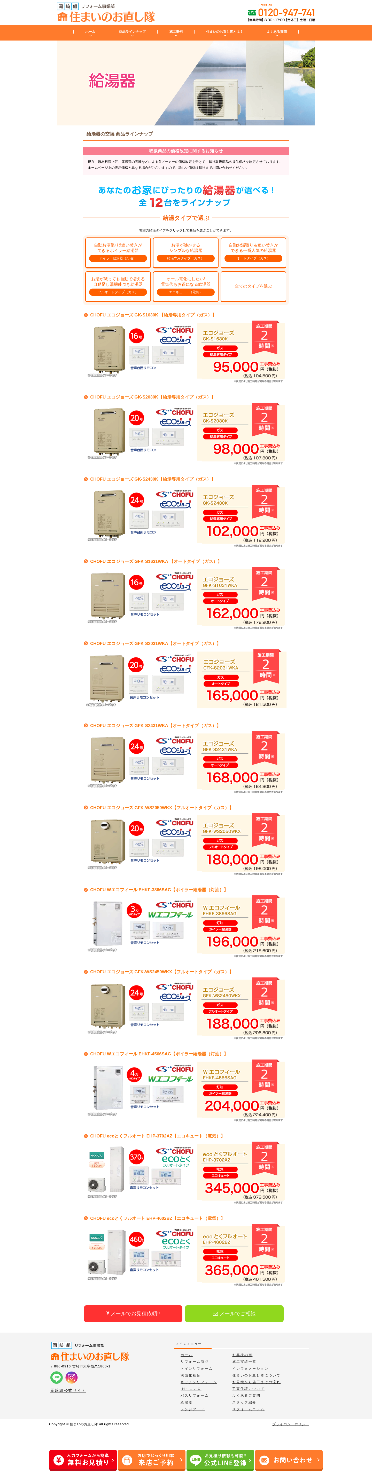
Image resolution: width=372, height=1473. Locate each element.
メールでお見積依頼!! (133, 1313)
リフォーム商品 (195, 1362)
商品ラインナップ (132, 32)
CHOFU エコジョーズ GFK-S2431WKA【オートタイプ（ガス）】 (155, 725)
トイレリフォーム (197, 1369)
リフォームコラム (248, 1409)
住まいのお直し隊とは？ (224, 32)
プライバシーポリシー (290, 1424)
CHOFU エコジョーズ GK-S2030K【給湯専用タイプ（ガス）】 (152, 397)
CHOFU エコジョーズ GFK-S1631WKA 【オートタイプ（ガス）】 (156, 561)
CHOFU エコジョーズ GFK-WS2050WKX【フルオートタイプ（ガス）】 (162, 807)
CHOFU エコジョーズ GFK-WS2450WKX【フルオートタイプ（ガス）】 (162, 971)
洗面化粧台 (191, 1375)
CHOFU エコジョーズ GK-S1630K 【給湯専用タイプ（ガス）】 (153, 315)
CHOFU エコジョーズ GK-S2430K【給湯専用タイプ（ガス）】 (152, 479)
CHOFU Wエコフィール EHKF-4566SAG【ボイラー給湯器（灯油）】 (159, 1054)
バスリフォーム (195, 1395)
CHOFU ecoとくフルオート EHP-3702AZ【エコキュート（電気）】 (157, 1136)
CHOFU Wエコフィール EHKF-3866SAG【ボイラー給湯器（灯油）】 (159, 889)
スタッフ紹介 (244, 1402)
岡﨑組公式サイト (68, 1390)
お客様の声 (242, 1355)
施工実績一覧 (244, 1362)
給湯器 (187, 1402)
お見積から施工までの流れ (256, 1382)
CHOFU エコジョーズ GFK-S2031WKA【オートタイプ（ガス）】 (155, 643)
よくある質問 (277, 32)
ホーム (90, 32)
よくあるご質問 (246, 1395)
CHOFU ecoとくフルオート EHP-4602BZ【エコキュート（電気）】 (157, 1218)
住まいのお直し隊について (256, 1375)
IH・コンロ (191, 1389)
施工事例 (176, 32)
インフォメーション (250, 1369)
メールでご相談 (234, 1313)
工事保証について (248, 1389)
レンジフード (193, 1409)
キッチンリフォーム (199, 1382)
